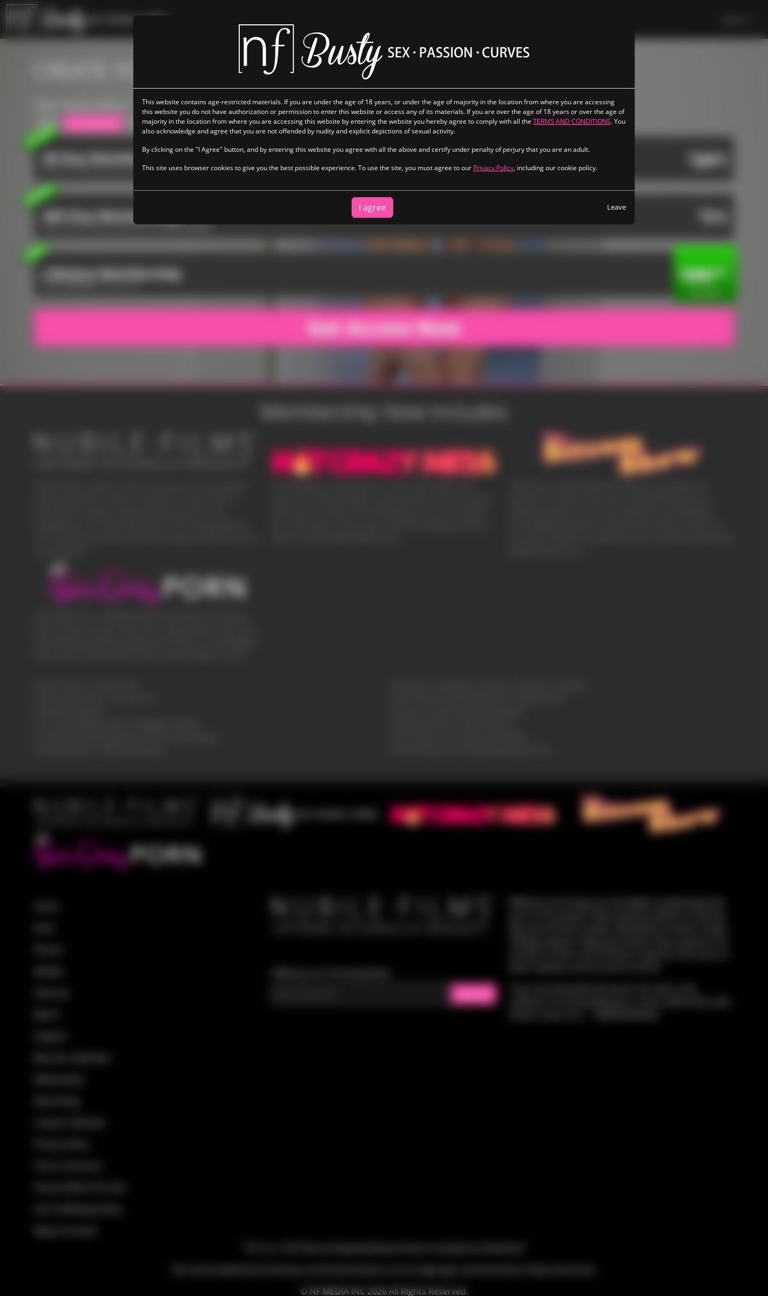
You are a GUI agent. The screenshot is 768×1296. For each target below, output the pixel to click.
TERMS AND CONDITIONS (572, 121)
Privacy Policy (493, 167)
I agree (372, 207)
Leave (616, 207)
